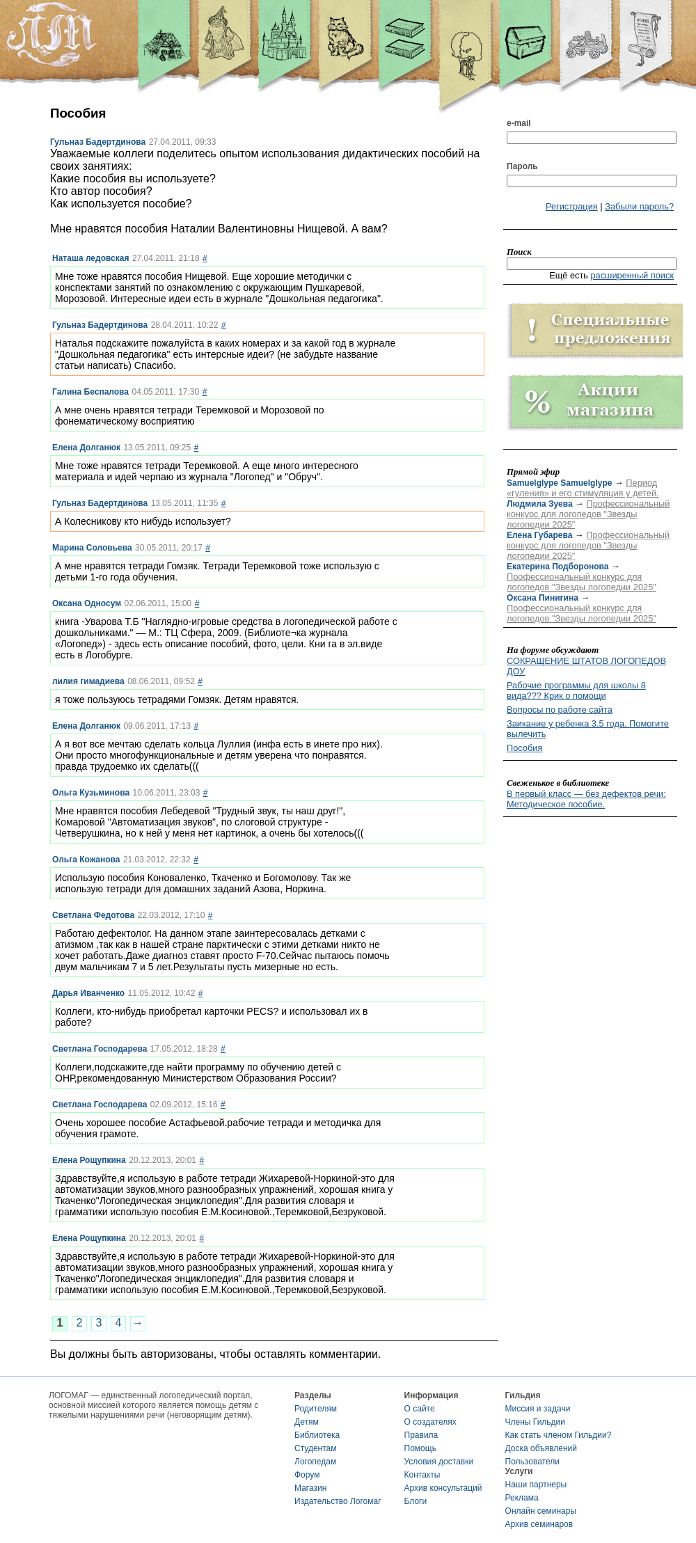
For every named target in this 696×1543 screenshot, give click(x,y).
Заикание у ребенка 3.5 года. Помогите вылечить (588, 728)
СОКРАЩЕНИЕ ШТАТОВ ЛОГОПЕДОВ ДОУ (586, 666)
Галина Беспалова (90, 392)
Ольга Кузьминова (90, 793)
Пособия (524, 748)
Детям (306, 1422)
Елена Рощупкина (89, 1160)
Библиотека (317, 1435)
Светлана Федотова (93, 915)
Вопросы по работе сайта (559, 709)
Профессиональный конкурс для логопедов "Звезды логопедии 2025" (588, 514)
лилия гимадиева (88, 681)
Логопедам (315, 1461)
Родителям (315, 1409)
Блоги (415, 1501)
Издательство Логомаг (337, 1501)
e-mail (519, 123)
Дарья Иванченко (88, 993)
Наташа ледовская (90, 258)
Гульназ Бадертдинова (97, 142)
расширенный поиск (632, 275)
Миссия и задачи (538, 1409)
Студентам (315, 1448)
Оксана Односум (86, 603)
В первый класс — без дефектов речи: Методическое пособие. (586, 799)
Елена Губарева (539, 535)
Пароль (522, 166)
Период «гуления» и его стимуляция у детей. (583, 487)
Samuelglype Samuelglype (559, 483)
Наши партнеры (536, 1484)
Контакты (422, 1475)
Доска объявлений (541, 1448)
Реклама (522, 1498)
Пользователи (532, 1461)
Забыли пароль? (639, 206)
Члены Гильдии (535, 1422)
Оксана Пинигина (542, 598)
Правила (421, 1435)
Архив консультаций (443, 1488)
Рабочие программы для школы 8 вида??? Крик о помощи (576, 690)
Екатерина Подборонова (557, 566)
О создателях (430, 1422)
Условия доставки (439, 1461)
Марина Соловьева (92, 548)
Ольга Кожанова (86, 859)
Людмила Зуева (540, 504)
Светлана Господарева (99, 1049)
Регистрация (572, 206)
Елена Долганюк (86, 447)
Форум (306, 1475)
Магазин (310, 1488)
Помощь (420, 1448)
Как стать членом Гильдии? (558, 1435)
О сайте (419, 1409)
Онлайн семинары (541, 1511)
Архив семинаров (539, 1524)
